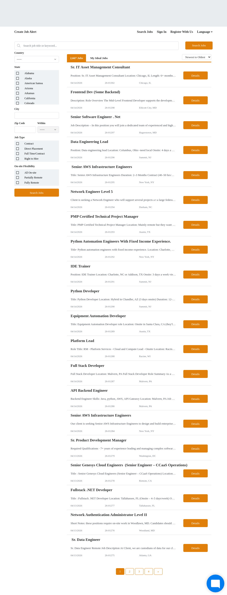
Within (41, 123)
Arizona (28, 88)
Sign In (161, 32)
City (16, 109)
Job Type (19, 137)
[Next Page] (158, 571)
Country (19, 52)
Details (195, 75)
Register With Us (181, 32)
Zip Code (19, 123)
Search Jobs (145, 32)
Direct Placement (33, 148)
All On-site (30, 172)
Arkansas (29, 93)
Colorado (29, 103)
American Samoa (33, 83)
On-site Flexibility (24, 166)
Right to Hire (31, 158)
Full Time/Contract (34, 153)
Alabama (29, 73)
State (17, 67)
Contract (28, 143)
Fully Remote (31, 182)
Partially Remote (33, 177)
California (29, 98)
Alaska (28, 78)
